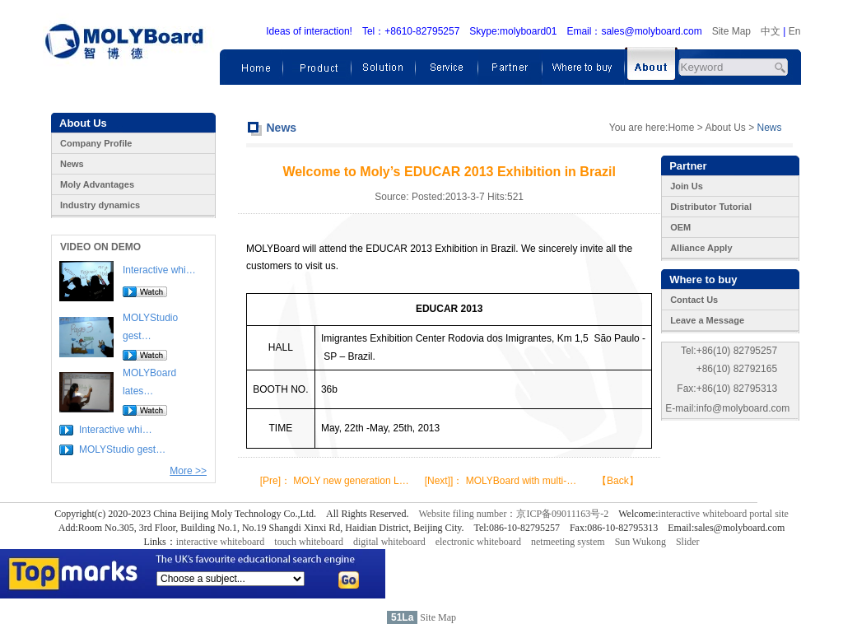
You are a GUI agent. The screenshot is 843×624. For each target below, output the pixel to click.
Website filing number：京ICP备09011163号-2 (513, 513)
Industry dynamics (100, 205)
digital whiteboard (389, 541)
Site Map (731, 31)
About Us (725, 127)
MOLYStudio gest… (122, 449)
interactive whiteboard (220, 541)
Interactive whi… (159, 270)
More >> (188, 471)
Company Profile (96, 143)
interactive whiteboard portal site (724, 513)
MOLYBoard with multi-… (521, 481)
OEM (680, 227)
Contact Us (694, 300)
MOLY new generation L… (350, 481)
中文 (770, 31)
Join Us (686, 186)
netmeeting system (568, 541)
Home (681, 127)
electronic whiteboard (478, 541)
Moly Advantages (97, 184)
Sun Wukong (640, 541)
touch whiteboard (308, 541)
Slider (688, 541)
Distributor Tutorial (711, 207)
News (72, 164)
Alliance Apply (701, 248)
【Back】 (618, 481)
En (795, 31)
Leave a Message (707, 320)
